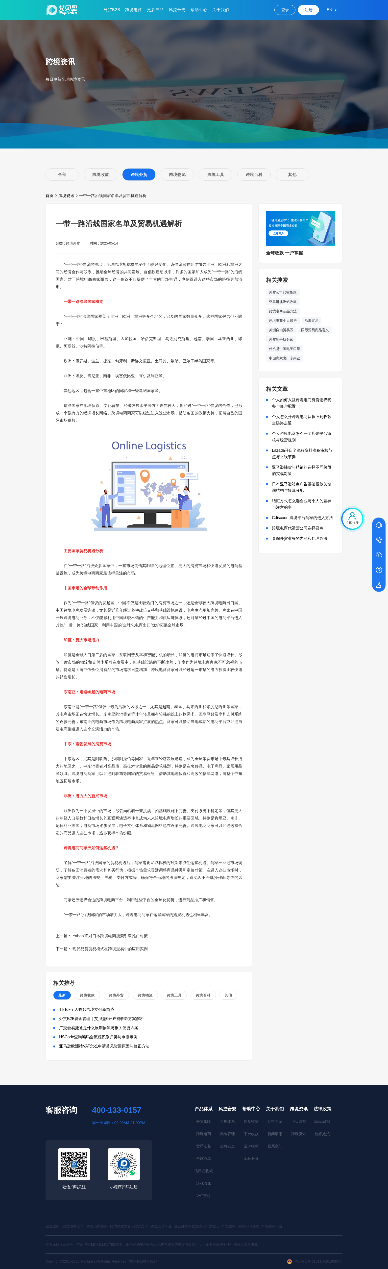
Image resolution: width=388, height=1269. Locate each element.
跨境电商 (133, 10)
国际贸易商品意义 (315, 330)
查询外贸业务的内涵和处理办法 (299, 538)
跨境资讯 (66, 196)
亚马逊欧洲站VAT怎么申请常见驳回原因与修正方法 (104, 1046)
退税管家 (203, 1183)
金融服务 (251, 1158)
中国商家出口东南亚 (284, 358)
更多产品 (155, 10)
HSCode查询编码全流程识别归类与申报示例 (98, 1037)
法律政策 (322, 1108)
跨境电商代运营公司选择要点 (297, 528)
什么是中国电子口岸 (284, 349)
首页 (49, 196)
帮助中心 (199, 10)
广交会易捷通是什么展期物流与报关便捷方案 (98, 1028)
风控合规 (177, 10)
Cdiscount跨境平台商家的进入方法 (302, 518)
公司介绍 (274, 1121)
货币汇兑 (203, 1146)
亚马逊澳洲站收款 (283, 302)
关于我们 (220, 10)
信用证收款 (203, 1171)
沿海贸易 (311, 321)
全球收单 (203, 1158)
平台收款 (251, 1134)
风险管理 (227, 1134)
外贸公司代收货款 (283, 292)
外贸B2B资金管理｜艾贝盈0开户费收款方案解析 (101, 1019)
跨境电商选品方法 (283, 311)
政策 (322, 1121)
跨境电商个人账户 (283, 321)
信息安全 (227, 1146)
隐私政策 (322, 1134)
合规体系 (227, 1121)
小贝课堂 (298, 1121)
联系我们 (274, 1146)
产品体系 (204, 1108)
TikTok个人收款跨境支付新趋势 (86, 1009)
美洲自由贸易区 (281, 330)
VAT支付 (203, 1196)
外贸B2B (112, 10)
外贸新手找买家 (281, 339)
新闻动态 (274, 1134)
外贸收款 (251, 1121)
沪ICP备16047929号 (143, 1261)
